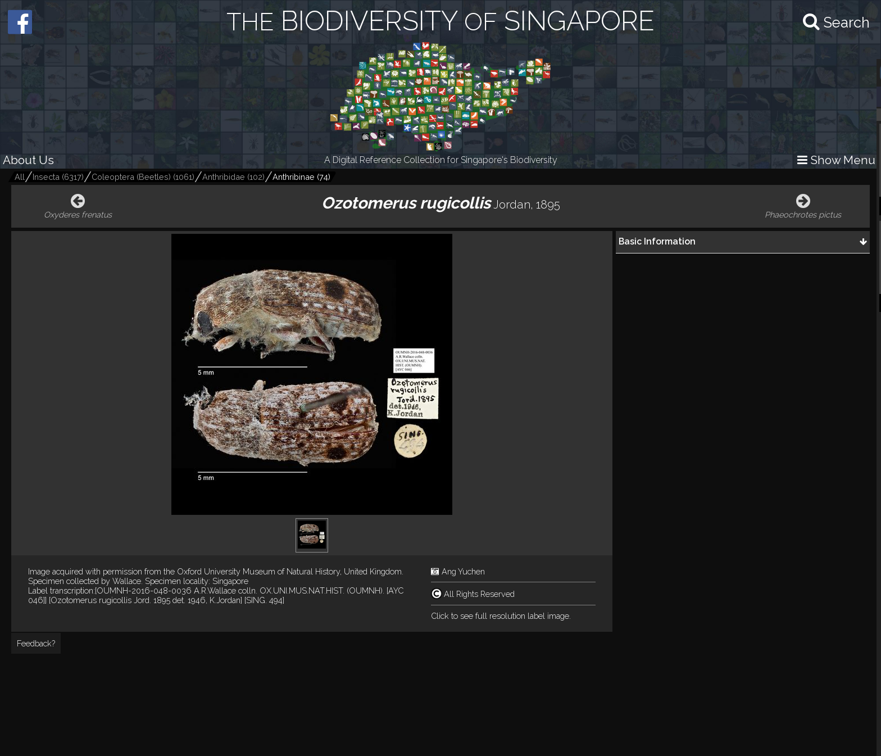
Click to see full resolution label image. (501, 616)
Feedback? (36, 643)
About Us (28, 160)
